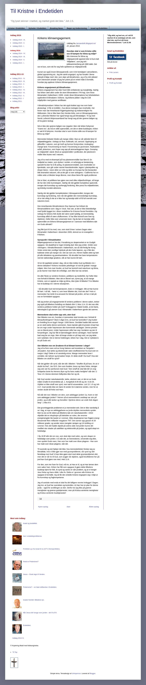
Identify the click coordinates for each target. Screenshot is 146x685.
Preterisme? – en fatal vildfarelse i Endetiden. (40, 587)
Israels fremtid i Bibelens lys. (33, 600)
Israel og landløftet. (30, 523)
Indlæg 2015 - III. (19, 40)
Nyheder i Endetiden (37, 28)
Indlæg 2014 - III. (19, 57)
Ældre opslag (94, 507)
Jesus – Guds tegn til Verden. (34, 574)
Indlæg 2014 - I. (18, 63)
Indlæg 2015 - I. (18, 46)
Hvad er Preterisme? (30, 562)
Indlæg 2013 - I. (18, 87)
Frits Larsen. (114, 72)
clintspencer (76, 673)
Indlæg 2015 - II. (19, 43)
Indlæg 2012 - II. (18, 96)
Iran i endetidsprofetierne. (32, 536)
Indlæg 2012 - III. (18, 93)
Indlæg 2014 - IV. (19, 53)
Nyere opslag (43, 507)
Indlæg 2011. (17, 101)
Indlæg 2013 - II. (18, 84)
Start (68, 507)
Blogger (92, 673)
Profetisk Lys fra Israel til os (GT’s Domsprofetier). (41, 549)
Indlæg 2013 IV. (18, 638)
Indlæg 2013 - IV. (18, 78)
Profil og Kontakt (115, 83)
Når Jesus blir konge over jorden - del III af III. (40, 613)
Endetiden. (27, 625)
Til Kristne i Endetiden (36, 11)
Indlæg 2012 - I (18, 98)
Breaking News (56, 28)
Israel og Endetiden (99, 28)
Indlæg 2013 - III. (18, 81)
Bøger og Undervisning (77, 28)
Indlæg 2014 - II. (19, 60)
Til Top (14, 652)
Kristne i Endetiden (16, 28)
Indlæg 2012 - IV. (18, 90)
